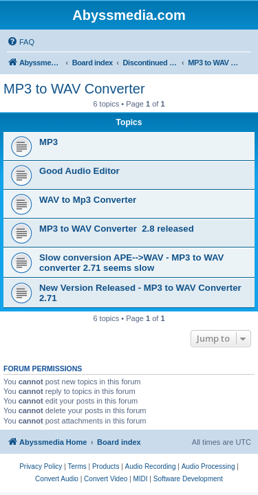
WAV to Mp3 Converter (87, 200)
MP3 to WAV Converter (74, 88)
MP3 (48, 142)
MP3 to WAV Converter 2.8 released (116, 228)
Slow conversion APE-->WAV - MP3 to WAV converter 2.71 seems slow (131, 262)
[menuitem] (20, 42)
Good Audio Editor (79, 171)
